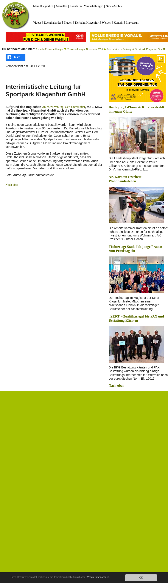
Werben (106, 22)
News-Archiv (114, 6)
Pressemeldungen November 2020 (85, 49)
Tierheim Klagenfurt (87, 22)
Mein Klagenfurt (43, 6)
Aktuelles (61, 6)
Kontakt (118, 22)
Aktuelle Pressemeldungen (49, 49)
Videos (37, 22)
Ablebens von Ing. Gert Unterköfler (63, 107)
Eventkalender (52, 22)
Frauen (68, 22)
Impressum (132, 22)
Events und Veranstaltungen (86, 6)
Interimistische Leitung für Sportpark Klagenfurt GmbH (136, 49)
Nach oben (12, 184)
